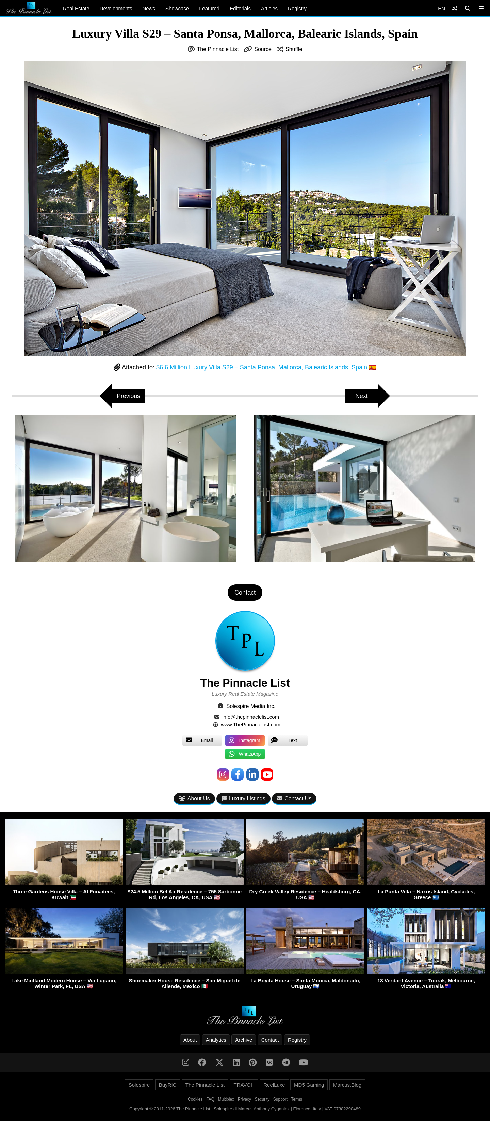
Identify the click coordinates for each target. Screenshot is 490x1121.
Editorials (240, 8)
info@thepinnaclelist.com (250, 717)
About (190, 1040)
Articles (269, 8)
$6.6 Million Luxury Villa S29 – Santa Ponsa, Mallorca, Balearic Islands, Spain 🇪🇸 (266, 367)
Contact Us (294, 798)
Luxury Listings (243, 798)
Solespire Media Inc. (251, 706)
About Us (194, 798)
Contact (270, 1040)
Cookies (195, 1099)
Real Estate (76, 8)
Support (280, 1099)
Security (262, 1099)
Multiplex (226, 1099)
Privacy (244, 1099)
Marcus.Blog (347, 1085)
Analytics (216, 1040)
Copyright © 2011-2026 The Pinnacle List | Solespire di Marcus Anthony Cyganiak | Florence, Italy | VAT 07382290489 (245, 1108)
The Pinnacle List (218, 49)
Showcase (177, 8)
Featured (209, 8)
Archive (243, 1040)
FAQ (210, 1099)
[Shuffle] (454, 8)
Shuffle (294, 49)
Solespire (139, 1085)
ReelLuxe (274, 1085)
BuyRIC (168, 1085)
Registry (297, 8)
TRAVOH (243, 1085)
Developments (116, 8)
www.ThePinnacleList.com (250, 724)
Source (263, 49)
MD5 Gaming (309, 1085)
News (148, 8)
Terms (296, 1099)
